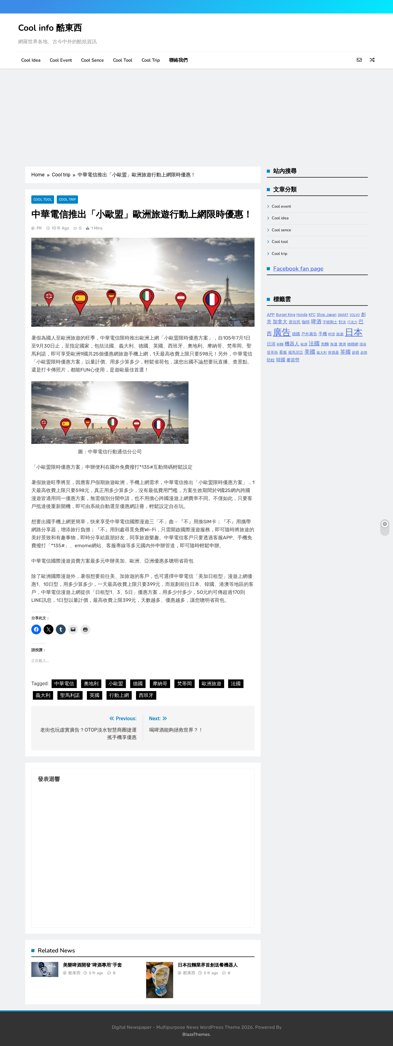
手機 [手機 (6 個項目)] (322, 333)
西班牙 (146, 695)
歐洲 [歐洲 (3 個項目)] (304, 344)
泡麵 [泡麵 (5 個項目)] (325, 344)
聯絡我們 (178, 60)
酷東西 (74, 973)
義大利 (43, 695)
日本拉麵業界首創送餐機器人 (208, 965)
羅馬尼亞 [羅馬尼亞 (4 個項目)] (295, 352)
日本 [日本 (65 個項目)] (354, 332)
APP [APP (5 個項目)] (271, 314)
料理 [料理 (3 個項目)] (331, 334)
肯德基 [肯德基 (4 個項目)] (333, 352)
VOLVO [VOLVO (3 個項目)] (355, 315)
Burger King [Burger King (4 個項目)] (285, 315)
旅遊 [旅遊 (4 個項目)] (340, 334)
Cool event (61, 60)
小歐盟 (115, 683)
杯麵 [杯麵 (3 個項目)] (280, 344)
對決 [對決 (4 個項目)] (342, 322)
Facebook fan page (298, 269)
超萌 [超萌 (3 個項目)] (363, 353)
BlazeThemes (196, 1034)
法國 (236, 683)
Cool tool (122, 60)
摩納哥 (160, 683)
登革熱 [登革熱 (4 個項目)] (272, 352)
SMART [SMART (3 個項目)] (343, 315)
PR (39, 228)
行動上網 (119, 695)
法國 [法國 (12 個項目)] (314, 343)
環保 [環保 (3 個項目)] (363, 344)
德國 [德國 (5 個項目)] (296, 334)
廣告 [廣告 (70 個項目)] (282, 332)
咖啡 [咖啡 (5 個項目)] (306, 322)
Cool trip (151, 60)
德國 (138, 683)
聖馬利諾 (70, 695)
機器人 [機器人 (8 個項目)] (292, 344)
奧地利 (91, 683)
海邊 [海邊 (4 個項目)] (333, 344)
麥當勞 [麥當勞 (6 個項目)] (292, 360)
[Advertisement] (196, 117)
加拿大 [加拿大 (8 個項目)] (280, 322)
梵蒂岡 (184, 683)
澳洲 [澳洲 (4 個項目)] (342, 344)
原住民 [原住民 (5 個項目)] (295, 322)
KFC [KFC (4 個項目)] (312, 315)
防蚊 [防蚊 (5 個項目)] (271, 360)
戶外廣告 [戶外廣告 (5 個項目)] (309, 334)
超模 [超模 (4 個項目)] (355, 352)
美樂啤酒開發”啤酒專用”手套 (92, 965)
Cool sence (92, 60)
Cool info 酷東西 (50, 28)
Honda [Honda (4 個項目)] (302, 315)
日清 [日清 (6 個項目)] (271, 344)
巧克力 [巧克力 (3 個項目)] (352, 322)
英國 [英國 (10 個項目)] (345, 352)
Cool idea (31, 60)
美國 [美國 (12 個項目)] (309, 351)
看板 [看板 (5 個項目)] (283, 352)
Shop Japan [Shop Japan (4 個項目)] (327, 315)
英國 (94, 695)
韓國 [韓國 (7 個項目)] (280, 360)
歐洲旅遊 (211, 683)
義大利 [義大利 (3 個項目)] (322, 353)
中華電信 (64, 683)
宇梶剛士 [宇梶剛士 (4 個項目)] (330, 322)
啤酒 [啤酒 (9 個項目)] (316, 322)
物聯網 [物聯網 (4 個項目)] (352, 344)
